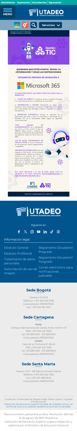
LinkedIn (45, 231)
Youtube (38, 231)
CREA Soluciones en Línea (17, 25)
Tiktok (51, 231)
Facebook (19, 231)
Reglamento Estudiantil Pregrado (56, 250)
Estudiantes (39, 2)
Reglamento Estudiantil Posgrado (56, 260)
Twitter (25, 231)
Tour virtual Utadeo (25, 25)
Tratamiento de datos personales (19, 261)
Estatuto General (16, 248)
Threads (58, 231)
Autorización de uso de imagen (20, 271)
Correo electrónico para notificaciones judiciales (56, 271)
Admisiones (8, 2)
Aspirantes (23, 2)
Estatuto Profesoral (18, 253)
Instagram (32, 231)
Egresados (55, 2)
